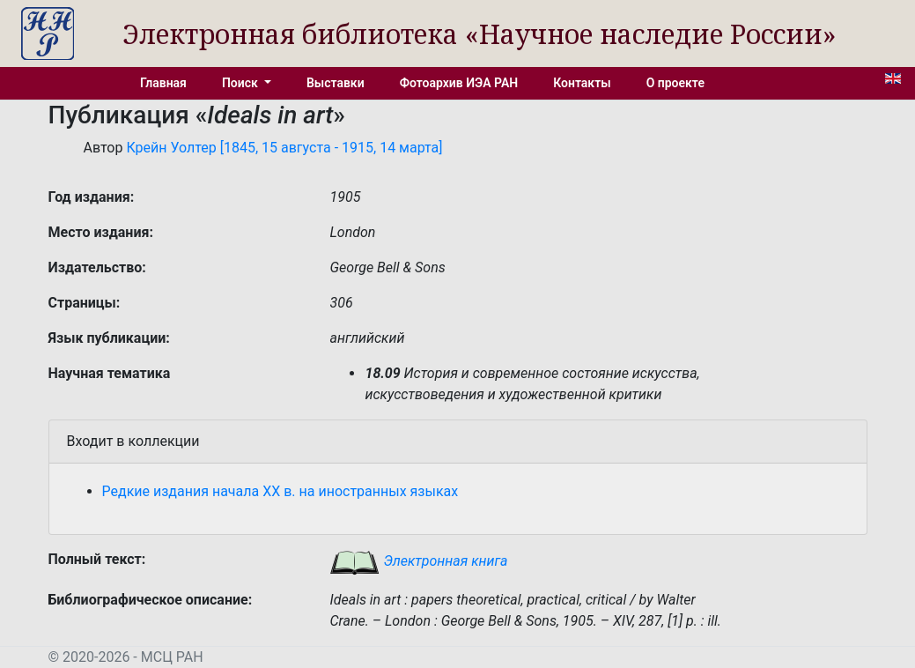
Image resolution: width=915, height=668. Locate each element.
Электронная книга (418, 561)
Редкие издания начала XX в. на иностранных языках (280, 491)
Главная (163, 83)
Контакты (581, 83)
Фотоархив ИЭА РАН (459, 83)
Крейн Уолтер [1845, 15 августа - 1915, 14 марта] (284, 147)
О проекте (675, 83)
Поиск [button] (241, 83)
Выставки (335, 83)
